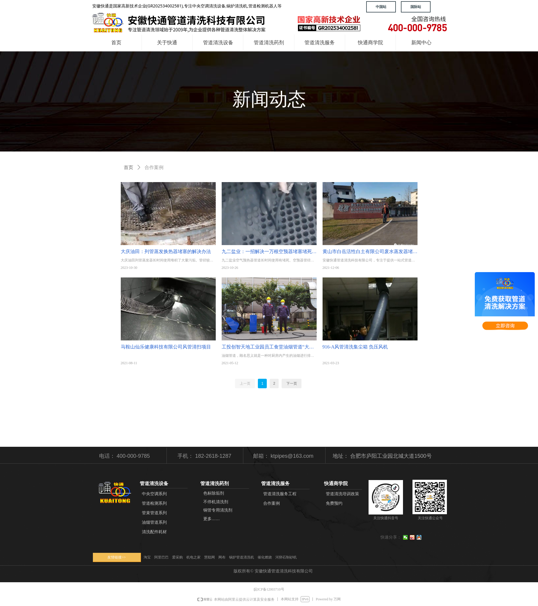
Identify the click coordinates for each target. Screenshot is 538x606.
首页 (128, 167)
